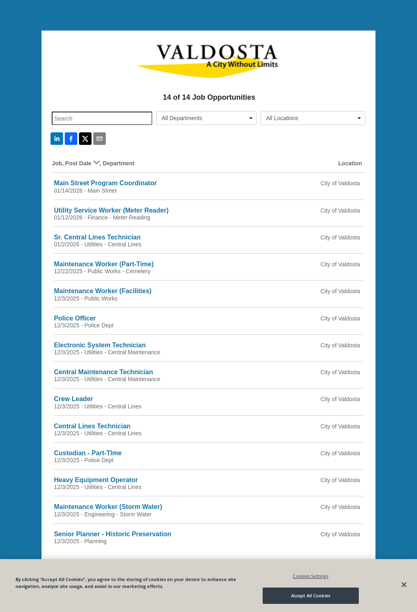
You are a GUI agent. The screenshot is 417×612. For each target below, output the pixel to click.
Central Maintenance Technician (103, 372)
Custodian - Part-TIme (87, 453)
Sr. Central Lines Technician (97, 237)
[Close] (404, 585)
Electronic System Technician (100, 345)
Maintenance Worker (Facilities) (102, 290)
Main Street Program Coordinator (105, 183)
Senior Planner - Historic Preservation (112, 534)
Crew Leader (73, 398)
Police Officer (75, 318)
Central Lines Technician (92, 426)
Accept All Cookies (310, 595)
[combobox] (206, 118)
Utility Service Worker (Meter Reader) (111, 210)
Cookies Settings (310, 576)
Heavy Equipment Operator (96, 479)
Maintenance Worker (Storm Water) (108, 506)
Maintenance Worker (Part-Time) (104, 264)
